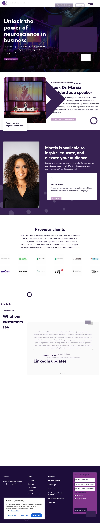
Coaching (51, 502)
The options (32, 487)
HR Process (52, 498)
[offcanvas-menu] (91, 3)
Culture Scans (53, 489)
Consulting (60, 498)
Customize (12, 515)
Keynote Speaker (54, 480)
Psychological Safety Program (55, 493)
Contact (30, 490)
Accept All (36, 515)
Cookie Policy (15, 511)
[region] (24, 508)
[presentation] (84, 504)
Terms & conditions (34, 494)
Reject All (24, 515)
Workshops (52, 485)
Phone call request (80, 510)
